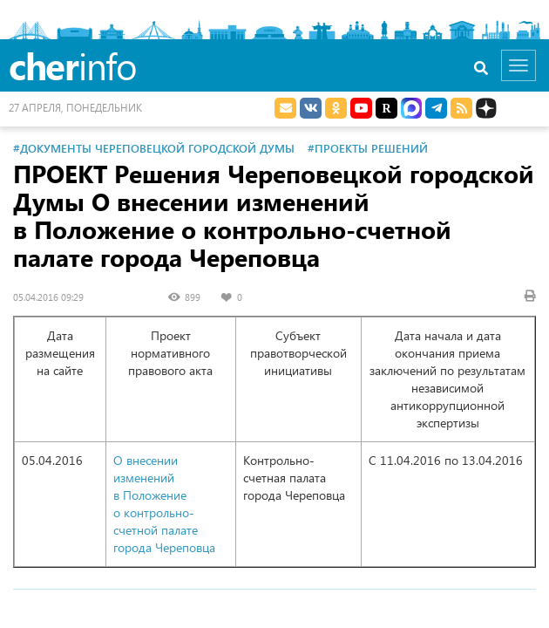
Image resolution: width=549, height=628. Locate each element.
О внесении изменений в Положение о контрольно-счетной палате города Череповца (164, 504)
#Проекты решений (368, 147)
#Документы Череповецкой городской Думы (154, 147)
